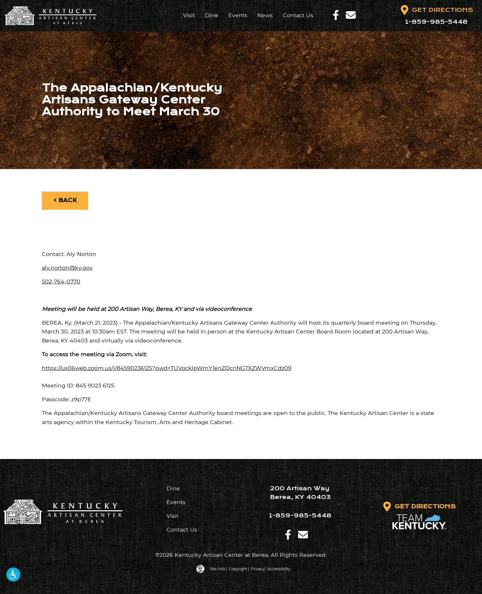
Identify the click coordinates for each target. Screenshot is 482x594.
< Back (65, 200)
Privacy (258, 568)
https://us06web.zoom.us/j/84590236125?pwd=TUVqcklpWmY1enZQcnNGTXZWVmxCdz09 (166, 368)
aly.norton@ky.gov (67, 267)
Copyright (237, 568)
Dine (211, 15)
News (264, 15)
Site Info (217, 568)
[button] (13, 574)
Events (237, 15)
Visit (189, 15)
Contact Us (297, 15)
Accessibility (279, 568)
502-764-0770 (61, 281)
